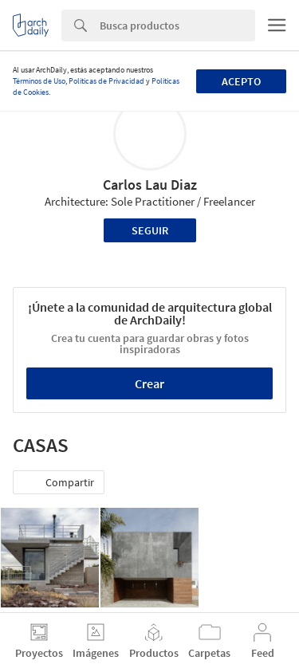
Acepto (241, 81)
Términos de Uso (39, 81)
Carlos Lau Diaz (150, 184)
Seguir (150, 230)
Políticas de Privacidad (106, 81)
